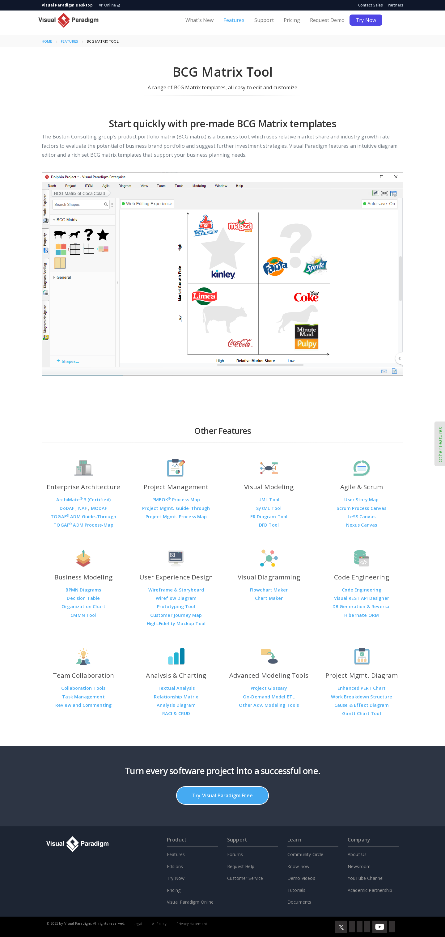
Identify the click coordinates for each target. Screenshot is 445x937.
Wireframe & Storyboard (176, 590)
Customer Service (245, 878)
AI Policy (159, 923)
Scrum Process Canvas (361, 508)
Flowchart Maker (269, 590)
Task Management (83, 697)
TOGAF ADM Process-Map (83, 525)
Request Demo (327, 20)
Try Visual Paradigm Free (222, 795)
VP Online (109, 5)
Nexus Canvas (361, 525)
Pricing (292, 20)
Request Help (240, 866)
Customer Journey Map (176, 615)
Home (47, 41)
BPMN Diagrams (83, 590)
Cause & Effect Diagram (361, 705)
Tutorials (296, 890)
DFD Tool (269, 525)
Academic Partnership (370, 890)
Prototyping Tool (176, 606)
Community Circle (305, 854)
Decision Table (83, 598)
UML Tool (268, 499)
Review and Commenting (83, 705)
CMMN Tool (83, 615)
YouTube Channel (366, 878)
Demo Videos (301, 878)
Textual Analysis (176, 688)
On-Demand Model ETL (269, 697)
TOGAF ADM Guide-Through (83, 516)
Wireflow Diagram (176, 598)
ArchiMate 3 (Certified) (83, 499)
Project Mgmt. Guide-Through (176, 508)
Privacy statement (191, 923)
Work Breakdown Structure (361, 697)
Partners (395, 5)
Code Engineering (361, 590)
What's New (199, 20)
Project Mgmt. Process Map (176, 516)
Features (233, 20)
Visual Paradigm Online (190, 902)
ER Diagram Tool (268, 516)
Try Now (366, 20)
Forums (235, 854)
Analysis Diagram (176, 705)
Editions (175, 866)
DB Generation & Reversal (362, 606)
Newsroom (359, 866)
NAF (83, 508)
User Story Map (361, 499)
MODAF (99, 508)
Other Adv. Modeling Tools (269, 705)
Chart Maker (269, 598)
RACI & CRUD (176, 713)
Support (264, 20)
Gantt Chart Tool (361, 713)
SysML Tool (269, 508)
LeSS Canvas (361, 516)
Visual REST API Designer (361, 598)
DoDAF (67, 508)
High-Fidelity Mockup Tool (176, 623)
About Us (357, 854)
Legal (138, 923)
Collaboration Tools (83, 688)
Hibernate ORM (361, 615)
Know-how (298, 866)
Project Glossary (269, 688)
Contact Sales (370, 5)
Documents (299, 902)
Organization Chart (83, 606)
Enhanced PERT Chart (361, 688)
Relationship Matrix (176, 697)
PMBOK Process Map (176, 499)
